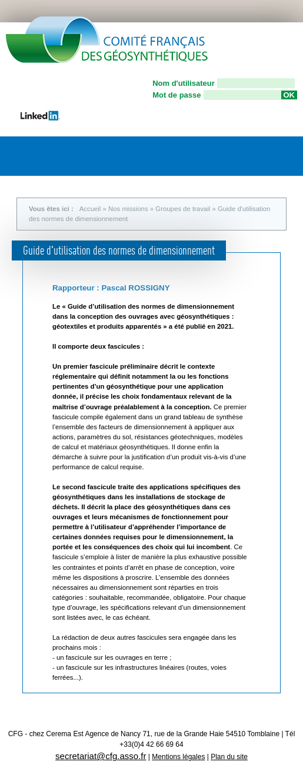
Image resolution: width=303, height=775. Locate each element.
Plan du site (229, 757)
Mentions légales (178, 757)
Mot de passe (176, 95)
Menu (282, 152)
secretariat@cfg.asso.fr (100, 756)
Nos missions (128, 208)
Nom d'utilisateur (183, 83)
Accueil (90, 208)
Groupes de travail (182, 208)
